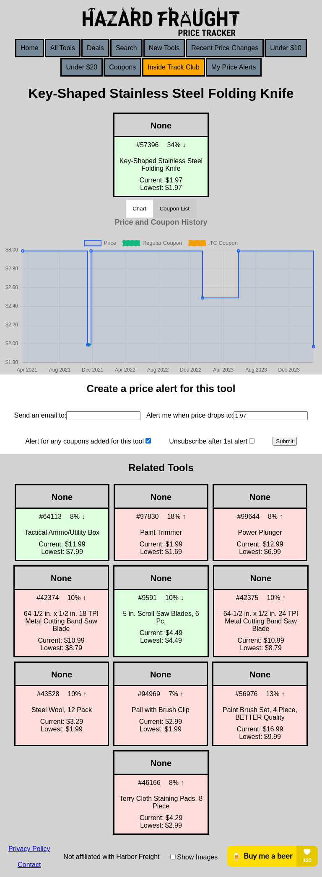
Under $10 (285, 47)
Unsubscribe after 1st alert (208, 441)
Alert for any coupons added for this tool (84, 441)
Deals (95, 47)
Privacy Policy (29, 848)
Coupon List (175, 208)
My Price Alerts (233, 67)
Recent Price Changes (224, 47)
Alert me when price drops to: (190, 415)
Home (30, 47)
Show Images (197, 857)
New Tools (164, 47)
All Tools (62, 47)
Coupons (122, 67)
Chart (139, 208)
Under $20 (81, 67)
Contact (29, 864)
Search (126, 47)
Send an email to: (40, 415)
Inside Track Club (174, 67)
